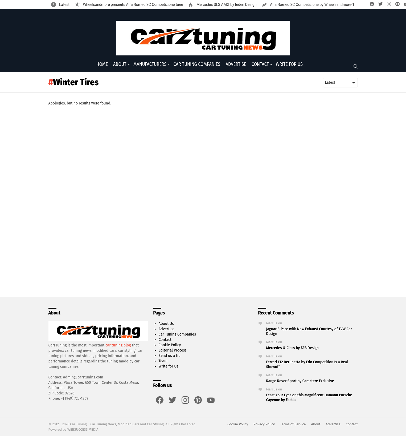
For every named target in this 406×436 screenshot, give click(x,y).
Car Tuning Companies (196, 64)
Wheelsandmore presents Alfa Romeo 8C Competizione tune (132, 4)
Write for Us (289, 64)
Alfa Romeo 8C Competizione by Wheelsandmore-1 (312, 4)
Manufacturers (150, 64)
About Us (166, 323)
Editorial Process (173, 350)
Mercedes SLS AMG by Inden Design (225, 4)
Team (163, 361)
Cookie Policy (170, 345)
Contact (260, 64)
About (119, 64)
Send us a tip (170, 355)
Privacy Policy (264, 424)
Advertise (236, 64)
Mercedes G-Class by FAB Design (292, 347)
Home (102, 64)
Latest (63, 4)
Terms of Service (293, 424)
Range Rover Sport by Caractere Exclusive (300, 380)
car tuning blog (118, 345)
